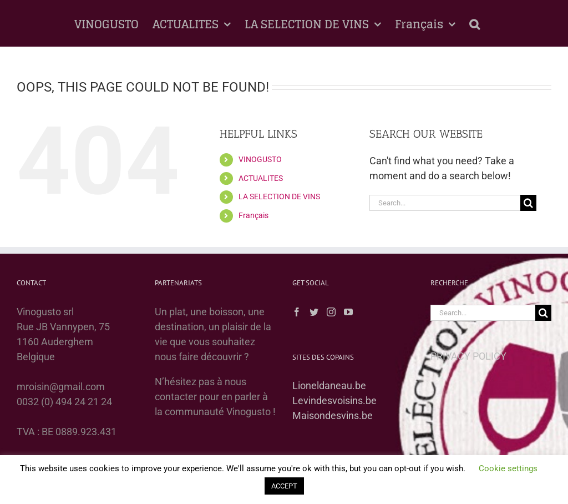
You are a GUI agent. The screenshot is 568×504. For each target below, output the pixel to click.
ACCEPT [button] (284, 486)
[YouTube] (348, 312)
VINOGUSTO (260, 159)
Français (253, 215)
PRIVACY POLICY (468, 356)
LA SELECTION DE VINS (279, 196)
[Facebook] (296, 312)
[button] (474, 23)
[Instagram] (331, 312)
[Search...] (444, 203)
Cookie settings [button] (508, 468)
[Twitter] (314, 312)
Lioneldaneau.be (329, 385)
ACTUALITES (261, 178)
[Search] (528, 203)
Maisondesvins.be (332, 415)
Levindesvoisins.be (334, 400)
